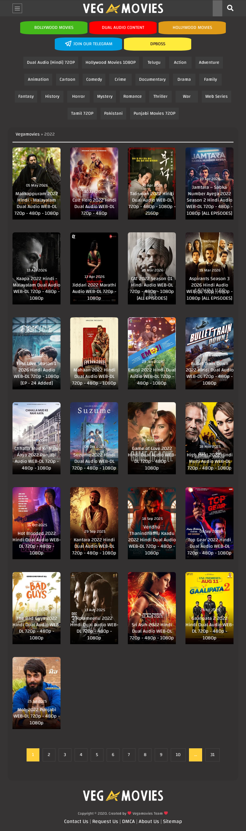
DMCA (128, 821)
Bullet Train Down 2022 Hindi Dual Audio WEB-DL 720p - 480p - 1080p (210, 373)
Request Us (105, 821)
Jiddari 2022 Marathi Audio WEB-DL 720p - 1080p (94, 292)
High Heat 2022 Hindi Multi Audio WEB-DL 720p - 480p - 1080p (210, 461)
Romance (132, 96)
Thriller (160, 96)
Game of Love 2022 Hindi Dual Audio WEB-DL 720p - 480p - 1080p (152, 458)
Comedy (94, 79)
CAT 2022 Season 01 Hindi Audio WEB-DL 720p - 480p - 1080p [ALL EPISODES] (152, 288)
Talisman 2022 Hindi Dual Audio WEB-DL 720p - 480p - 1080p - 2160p (152, 203)
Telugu (154, 62)
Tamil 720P (82, 113)
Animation (38, 79)
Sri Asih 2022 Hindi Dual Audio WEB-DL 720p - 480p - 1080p (152, 631)
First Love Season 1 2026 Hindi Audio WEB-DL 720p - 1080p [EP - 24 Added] (36, 373)
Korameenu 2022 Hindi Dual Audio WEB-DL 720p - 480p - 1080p (94, 628)
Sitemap (172, 821)
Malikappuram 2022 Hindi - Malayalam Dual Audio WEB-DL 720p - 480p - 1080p (36, 203)
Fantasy (26, 96)
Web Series (216, 96)
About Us (149, 821)
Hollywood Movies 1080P (110, 62)
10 (178, 755)
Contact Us (76, 821)
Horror (78, 96)
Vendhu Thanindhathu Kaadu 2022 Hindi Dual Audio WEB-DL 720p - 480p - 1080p (152, 540)
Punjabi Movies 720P (154, 113)
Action (180, 62)
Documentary (152, 79)
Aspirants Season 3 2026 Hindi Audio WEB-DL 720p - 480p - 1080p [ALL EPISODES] (209, 288)
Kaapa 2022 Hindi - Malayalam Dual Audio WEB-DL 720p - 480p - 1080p (36, 288)
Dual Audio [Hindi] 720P (51, 62)
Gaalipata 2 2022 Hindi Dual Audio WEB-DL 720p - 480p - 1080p (209, 628)
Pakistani (113, 113)
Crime (120, 79)
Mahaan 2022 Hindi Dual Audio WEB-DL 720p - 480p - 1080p (94, 376)
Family (210, 79)
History (52, 96)
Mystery (104, 96)
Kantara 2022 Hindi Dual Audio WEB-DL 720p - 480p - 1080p (94, 546)
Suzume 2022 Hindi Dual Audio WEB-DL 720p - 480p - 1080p (94, 461)
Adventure (209, 62)
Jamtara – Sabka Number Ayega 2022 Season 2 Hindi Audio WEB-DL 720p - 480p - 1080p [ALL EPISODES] (209, 200)
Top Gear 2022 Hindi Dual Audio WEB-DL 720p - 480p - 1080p (209, 546)
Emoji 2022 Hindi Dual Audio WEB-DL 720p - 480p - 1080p (152, 376)
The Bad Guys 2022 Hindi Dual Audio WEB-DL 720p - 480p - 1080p (36, 628)
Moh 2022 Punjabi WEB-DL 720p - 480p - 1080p (36, 716)
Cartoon (67, 79)
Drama (184, 79)
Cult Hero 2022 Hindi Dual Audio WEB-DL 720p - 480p (94, 207)
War (187, 96)
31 (212, 755)
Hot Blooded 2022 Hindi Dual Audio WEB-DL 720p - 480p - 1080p (36, 543)
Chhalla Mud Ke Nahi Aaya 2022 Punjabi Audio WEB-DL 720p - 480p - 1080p (36, 458)
